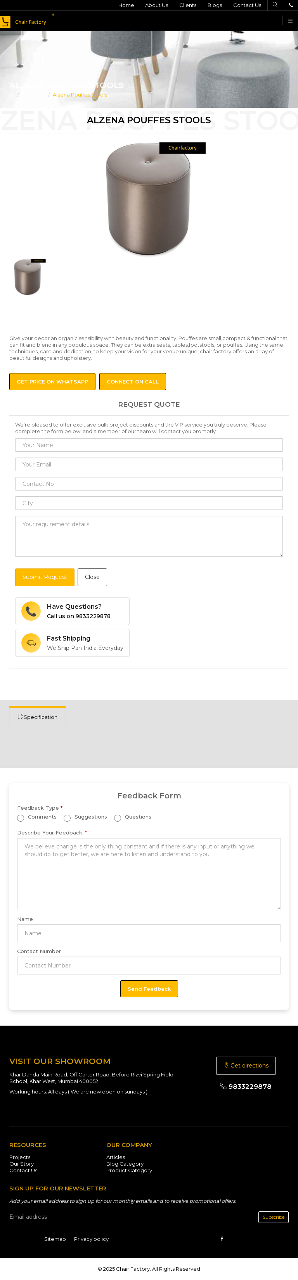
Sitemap (55, 1239)
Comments (37, 818)
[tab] (37, 717)
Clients (187, 5)
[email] (149, 1217)
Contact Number (39, 951)
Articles (115, 1157)
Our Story (21, 1164)
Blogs (215, 5)
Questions (132, 818)
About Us (156, 5)
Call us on (79, 616)
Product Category (129, 1170)
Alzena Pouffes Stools (80, 95)
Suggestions (85, 818)
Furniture (33, 95)
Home (126, 5)
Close (92, 576)
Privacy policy (91, 1239)
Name (25, 919)
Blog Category (125, 1164)
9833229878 (246, 1086)
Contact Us (247, 5)
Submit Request (45, 576)
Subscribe (273, 1217)
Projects (19, 1157)
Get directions (246, 1065)
